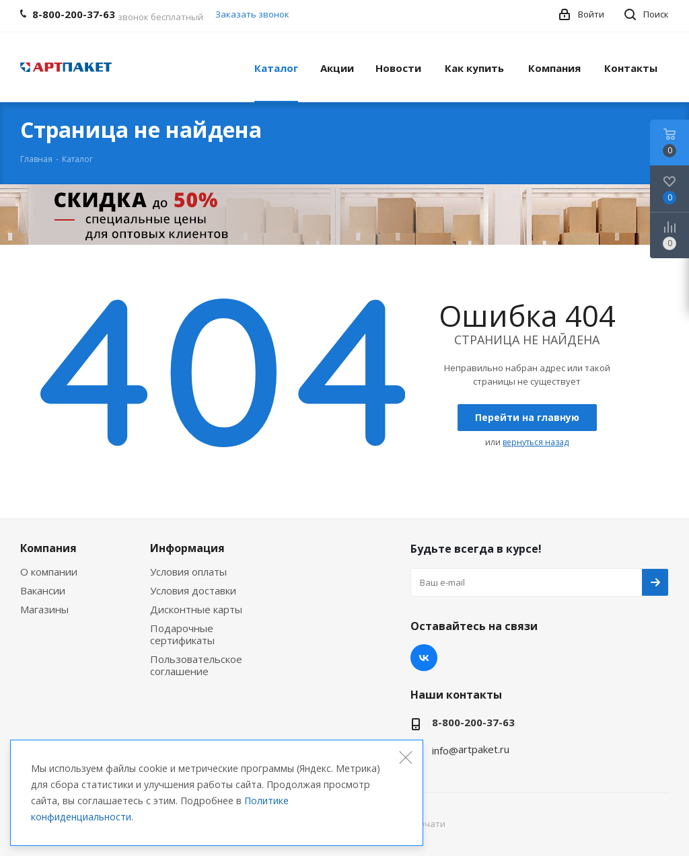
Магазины (44, 609)
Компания (48, 548)
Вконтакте (423, 657)
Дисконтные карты (196, 609)
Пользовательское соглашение (196, 665)
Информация (187, 548)
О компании (48, 571)
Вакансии (42, 590)
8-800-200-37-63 (473, 722)
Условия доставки (193, 590)
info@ (445, 750)
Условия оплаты (188, 571)
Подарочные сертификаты (182, 634)
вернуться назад (536, 442)
